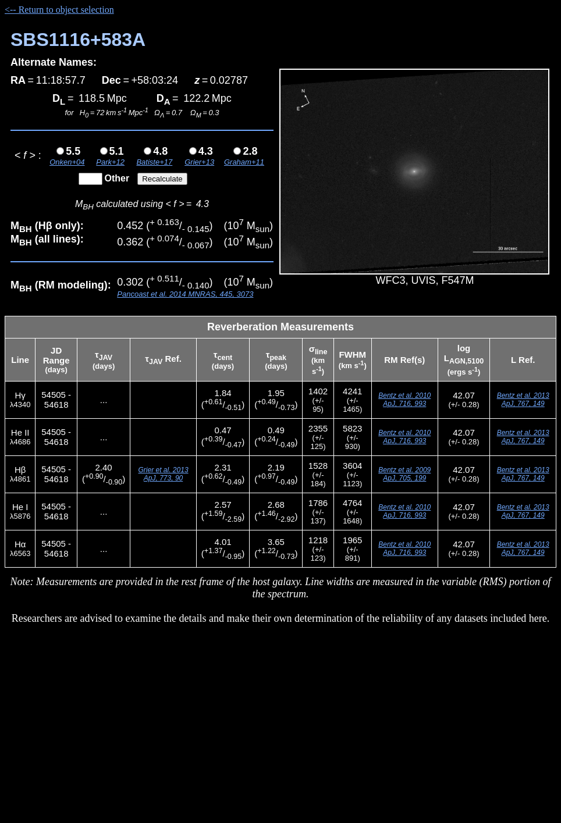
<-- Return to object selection (59, 10)
